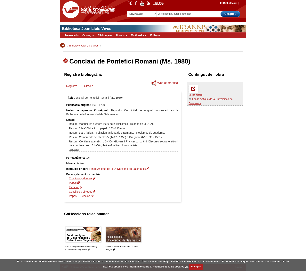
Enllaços (155, 35)
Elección (74, 187)
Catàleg (88, 35)
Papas (72, 182)
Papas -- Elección (79, 196)
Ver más (74, 149)
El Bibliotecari (228, 3)
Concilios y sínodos (80, 178)
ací (186, 266)
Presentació (71, 35)
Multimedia (138, 35)
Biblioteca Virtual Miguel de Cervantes (87, 10)
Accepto (196, 266)
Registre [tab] (71, 86)
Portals (121, 35)
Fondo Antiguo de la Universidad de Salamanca (117, 168)
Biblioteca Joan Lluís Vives (86, 28)
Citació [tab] (88, 86)
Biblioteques (105, 35)
